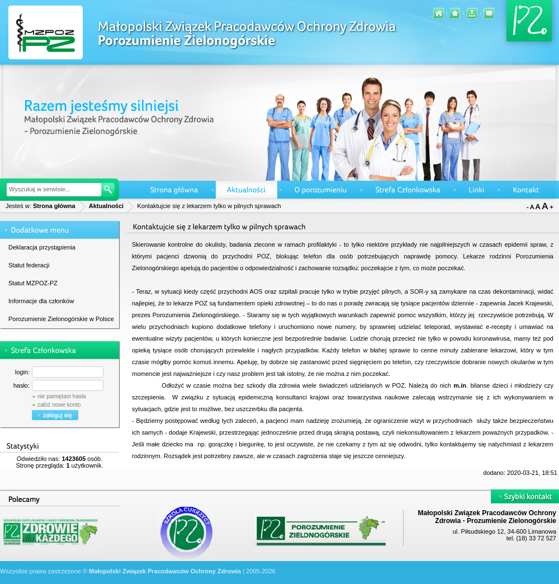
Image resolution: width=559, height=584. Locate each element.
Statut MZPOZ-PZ (33, 283)
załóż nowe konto (58, 405)
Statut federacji (28, 265)
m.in (459, 385)
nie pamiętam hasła (61, 396)
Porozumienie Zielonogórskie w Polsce (61, 318)
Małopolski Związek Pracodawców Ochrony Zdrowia (165, 571)
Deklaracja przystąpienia (41, 247)
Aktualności (106, 205)
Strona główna (54, 205)
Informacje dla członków (41, 301)
